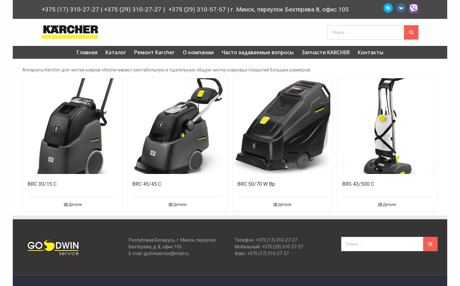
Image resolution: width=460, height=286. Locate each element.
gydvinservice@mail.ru (166, 253)
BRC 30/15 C (42, 184)
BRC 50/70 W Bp (256, 184)
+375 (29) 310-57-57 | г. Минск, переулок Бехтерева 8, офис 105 (258, 9)
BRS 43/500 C (358, 184)
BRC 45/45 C (146, 184)
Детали (75, 204)
